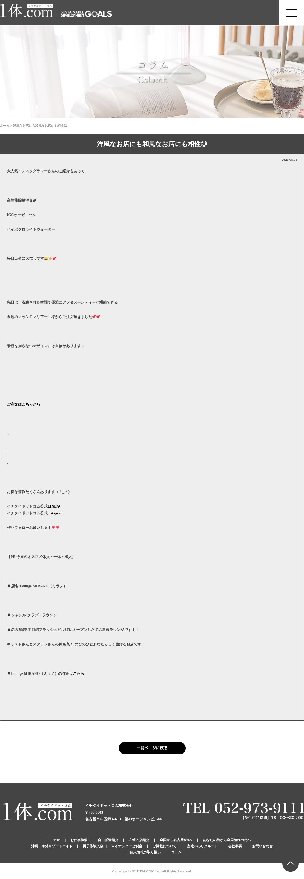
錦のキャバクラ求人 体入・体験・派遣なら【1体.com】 (26, 12)
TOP (56, 840)
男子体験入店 (93, 846)
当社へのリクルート (202, 846)
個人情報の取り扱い (145, 852)
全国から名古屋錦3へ (176, 840)
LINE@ (54, 506)
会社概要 (235, 846)
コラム (176, 852)
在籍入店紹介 (139, 840)
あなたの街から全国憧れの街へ (227, 840)
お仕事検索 (78, 840)
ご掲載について (165, 846)
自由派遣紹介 (108, 840)
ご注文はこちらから (23, 404)
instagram (56, 513)
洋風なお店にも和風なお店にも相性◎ (152, 144)
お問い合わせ (262, 846)
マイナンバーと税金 (126, 846)
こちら (78, 674)
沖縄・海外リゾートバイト (51, 846)
